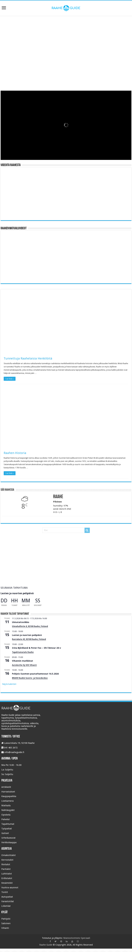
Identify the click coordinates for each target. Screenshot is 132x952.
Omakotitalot (8, 855)
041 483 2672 (11, 747)
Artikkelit (6, 787)
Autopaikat (7, 896)
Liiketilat (6, 906)
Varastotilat (7, 901)
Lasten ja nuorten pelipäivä (17, 593)
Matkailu (6, 805)
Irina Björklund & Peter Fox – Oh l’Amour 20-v (36, 648)
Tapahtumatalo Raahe (23, 652)
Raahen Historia (15, 453)
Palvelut (5, 819)
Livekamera (7, 800)
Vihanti (5, 928)
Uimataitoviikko (20, 622)
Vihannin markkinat (22, 661)
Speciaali (85, 938)
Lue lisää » (10, 379)
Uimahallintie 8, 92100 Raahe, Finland (30, 626)
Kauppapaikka (8, 796)
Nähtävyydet (8, 810)
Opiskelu (5, 814)
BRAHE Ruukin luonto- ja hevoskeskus (30, 678)
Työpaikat (6, 828)
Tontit (4, 892)
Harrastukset (8, 791)
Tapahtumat (7, 824)
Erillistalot (6, 878)
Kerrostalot (7, 859)
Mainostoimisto (71, 938)
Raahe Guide (45, 944)
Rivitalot (5, 864)
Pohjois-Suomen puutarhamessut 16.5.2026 (35, 674)
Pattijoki (5, 918)
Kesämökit (7, 883)
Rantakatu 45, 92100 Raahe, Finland (29, 639)
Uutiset (5, 833)
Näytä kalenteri (9, 684)
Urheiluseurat (8, 837)
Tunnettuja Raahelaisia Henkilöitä (28, 358)
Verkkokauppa (8, 842)
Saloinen (5, 923)
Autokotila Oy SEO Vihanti (24, 665)
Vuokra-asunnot (9, 887)
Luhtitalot (6, 873)
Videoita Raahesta (11, 165)
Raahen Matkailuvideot (14, 228)
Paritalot (6, 869)
